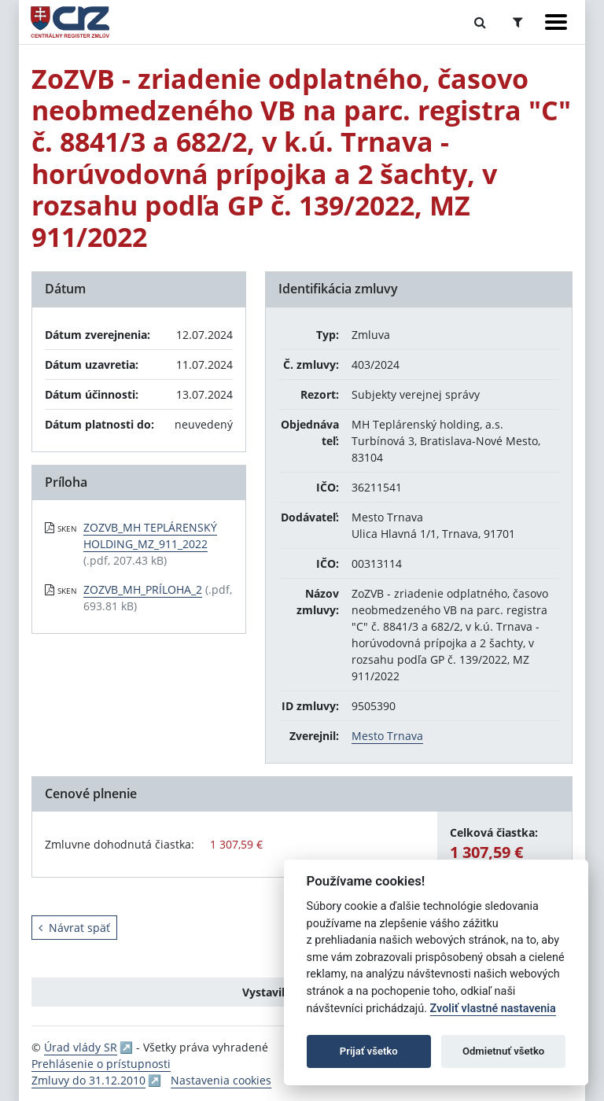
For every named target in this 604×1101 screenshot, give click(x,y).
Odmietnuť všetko (503, 1051)
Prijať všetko (369, 1051)
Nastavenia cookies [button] (221, 1080)
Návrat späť (74, 927)
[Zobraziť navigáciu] (556, 22)
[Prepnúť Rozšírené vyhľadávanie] (518, 22)
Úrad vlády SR (80, 1047)
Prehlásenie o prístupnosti (101, 1063)
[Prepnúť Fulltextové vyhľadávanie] (480, 22)
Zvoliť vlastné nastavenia (493, 1008)
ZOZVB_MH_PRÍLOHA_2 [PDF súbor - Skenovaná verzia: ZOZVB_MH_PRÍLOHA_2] (142, 589)
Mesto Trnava (387, 735)
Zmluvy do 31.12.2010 (88, 1080)
